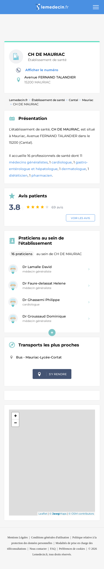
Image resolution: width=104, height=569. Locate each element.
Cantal (73, 100)
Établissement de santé (48, 100)
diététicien (18, 175)
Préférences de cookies (72, 548)
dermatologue (73, 169)
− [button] (15, 423)
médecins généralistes (28, 162)
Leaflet (43, 513)
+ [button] (15, 416)
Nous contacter (38, 548)
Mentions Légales (18, 537)
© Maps (57, 513)
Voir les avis (80, 218)
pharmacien (41, 175)
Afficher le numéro (37, 70)
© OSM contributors (81, 513)
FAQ (53, 548)
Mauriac (87, 100)
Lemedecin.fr (18, 100)
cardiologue (62, 162)
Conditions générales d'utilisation (50, 537)
